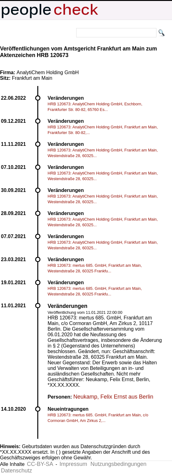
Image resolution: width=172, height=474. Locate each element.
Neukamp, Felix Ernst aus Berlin (113, 397)
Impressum (73, 464)
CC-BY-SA (40, 464)
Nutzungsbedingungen (118, 464)
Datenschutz (16, 470)
